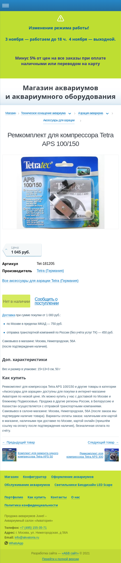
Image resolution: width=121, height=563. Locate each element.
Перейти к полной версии (60, 559)
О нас (75, 497)
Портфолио (13, 497)
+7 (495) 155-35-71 (33, 527)
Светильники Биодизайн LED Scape (83, 485)
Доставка (8, 315)
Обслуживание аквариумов (27, 485)
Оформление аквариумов (72, 477)
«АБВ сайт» (70, 553)
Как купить (37, 497)
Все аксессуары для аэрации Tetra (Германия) (40, 281)
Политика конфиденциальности (31, 505)
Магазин (11, 477)
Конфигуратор (34, 477)
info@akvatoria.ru (27, 537)
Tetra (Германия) (50, 271)
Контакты (59, 497)
